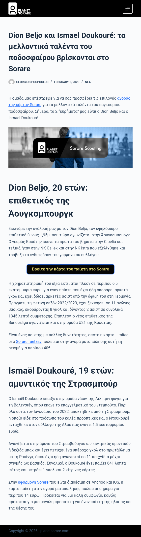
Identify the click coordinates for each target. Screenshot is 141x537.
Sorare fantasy (29, 342)
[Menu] (128, 9)
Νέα (88, 82)
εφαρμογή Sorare (33, 483)
